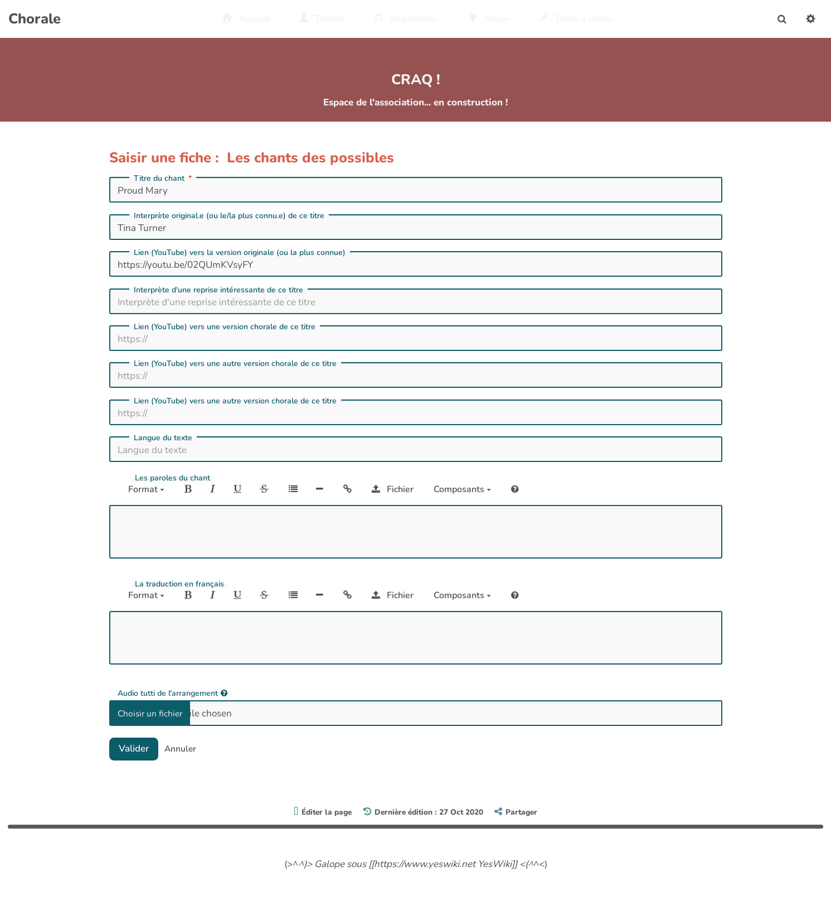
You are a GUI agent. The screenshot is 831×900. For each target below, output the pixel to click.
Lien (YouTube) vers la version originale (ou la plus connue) (240, 253)
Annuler (180, 748)
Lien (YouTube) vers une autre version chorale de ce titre (235, 364)
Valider (134, 748)
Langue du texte (163, 438)
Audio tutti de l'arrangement (172, 692)
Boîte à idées (577, 18)
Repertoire (406, 18)
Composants (462, 489)
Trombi (322, 18)
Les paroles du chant (172, 478)
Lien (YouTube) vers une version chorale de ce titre (224, 327)
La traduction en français (179, 584)
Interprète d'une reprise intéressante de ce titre (218, 290)
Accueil (246, 18)
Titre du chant (164, 178)
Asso (489, 18)
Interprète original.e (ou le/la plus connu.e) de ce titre (229, 216)
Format (146, 489)
